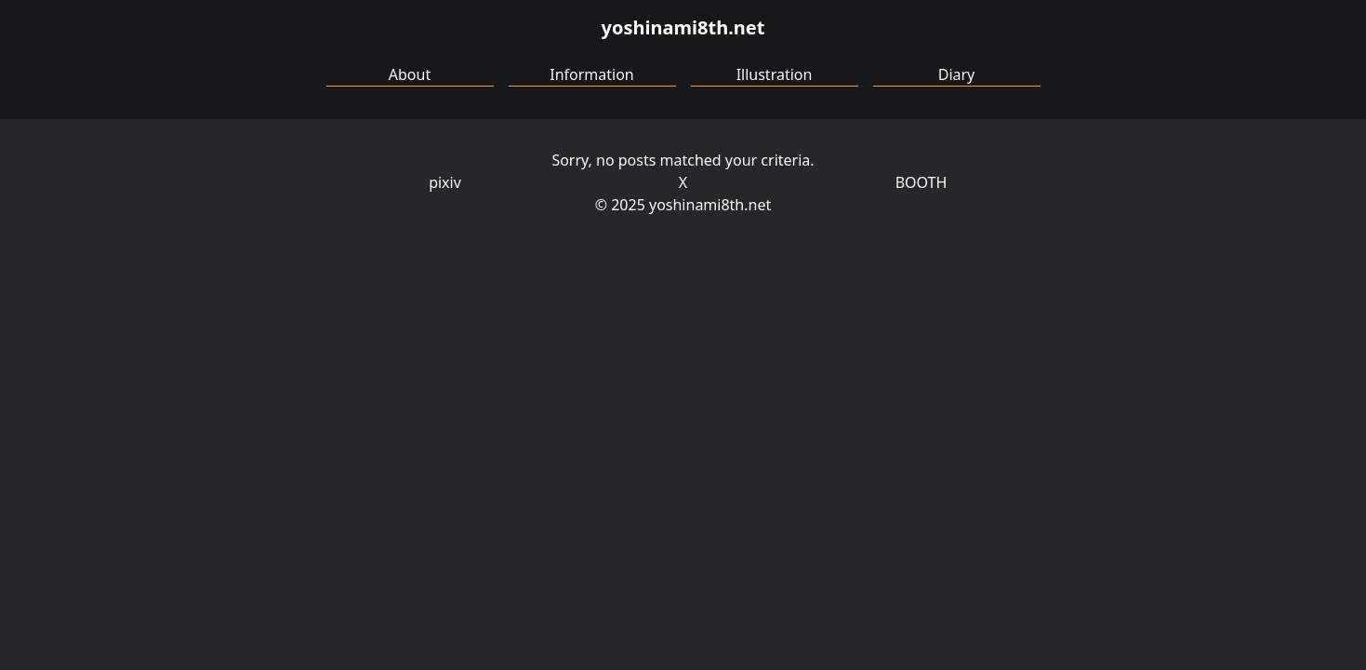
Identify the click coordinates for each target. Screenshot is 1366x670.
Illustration (774, 74)
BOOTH (921, 182)
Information (592, 74)
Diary (956, 74)
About (410, 74)
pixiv (445, 182)
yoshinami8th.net (683, 27)
